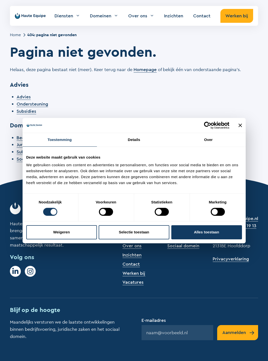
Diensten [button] (70, 16)
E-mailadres (154, 320)
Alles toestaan (206, 232)
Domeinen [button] (106, 16)
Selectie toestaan (134, 232)
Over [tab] (208, 139)
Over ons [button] (143, 16)
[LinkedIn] (15, 271)
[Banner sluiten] (240, 125)
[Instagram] (30, 271)
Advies (24, 97)
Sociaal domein (183, 246)
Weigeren (61, 232)
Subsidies (26, 111)
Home (15, 34)
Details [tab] (134, 139)
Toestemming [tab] (60, 139)
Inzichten (173, 16)
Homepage (145, 69)
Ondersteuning (32, 104)
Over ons (132, 246)
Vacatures (133, 282)
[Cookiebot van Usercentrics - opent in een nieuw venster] (207, 125)
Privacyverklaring (231, 259)
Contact (201, 16)
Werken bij (236, 16)
